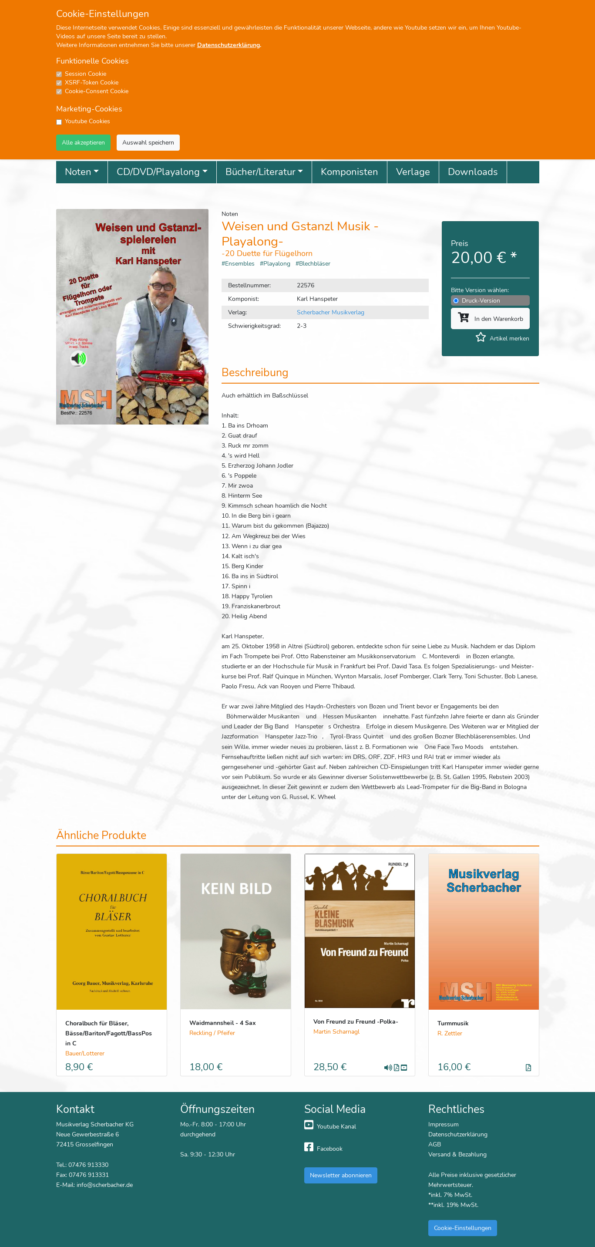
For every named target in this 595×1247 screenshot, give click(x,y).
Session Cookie (85, 74)
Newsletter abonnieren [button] (341, 1175)
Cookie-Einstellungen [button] (462, 1227)
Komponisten (349, 172)
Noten (78, 172)
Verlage (413, 172)
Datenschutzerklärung (228, 45)
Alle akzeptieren (83, 142)
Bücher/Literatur (260, 172)
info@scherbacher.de (105, 1184)
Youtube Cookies (87, 121)
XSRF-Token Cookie (91, 82)
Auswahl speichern (148, 142)
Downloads (473, 172)
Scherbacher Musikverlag (330, 312)
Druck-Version (481, 300)
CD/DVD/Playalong (158, 172)
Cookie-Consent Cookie (96, 91)
